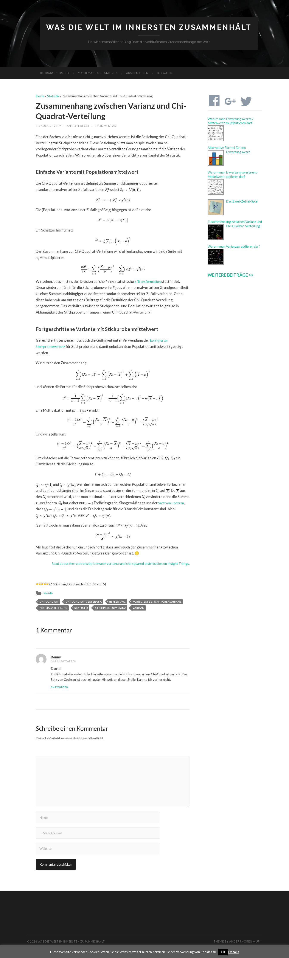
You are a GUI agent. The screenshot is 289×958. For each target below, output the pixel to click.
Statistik (54, 96)
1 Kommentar (105, 126)
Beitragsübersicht (54, 73)
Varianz (138, 607)
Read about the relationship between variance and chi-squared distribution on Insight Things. (115, 563)
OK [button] (223, 952)
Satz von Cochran (172, 503)
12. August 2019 (48, 126)
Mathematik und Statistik (98, 73)
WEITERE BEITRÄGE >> (230, 274)
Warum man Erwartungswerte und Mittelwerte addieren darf (232, 175)
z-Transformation (148, 281)
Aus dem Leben (137, 73)
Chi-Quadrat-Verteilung (84, 601)
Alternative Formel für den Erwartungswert (229, 150)
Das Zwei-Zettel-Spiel (242, 201)
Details (233, 952)
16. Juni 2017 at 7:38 (63, 661)
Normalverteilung (53, 607)
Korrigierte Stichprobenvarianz (156, 601)
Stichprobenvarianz (110, 607)
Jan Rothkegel (77, 126)
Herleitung (117, 601)
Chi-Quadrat (49, 601)
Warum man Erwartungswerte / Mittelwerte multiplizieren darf (230, 121)
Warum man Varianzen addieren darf (234, 246)
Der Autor (165, 73)
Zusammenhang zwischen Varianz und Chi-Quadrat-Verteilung (109, 111)
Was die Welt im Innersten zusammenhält (149, 27)
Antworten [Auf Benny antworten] (59, 687)
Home (40, 96)
